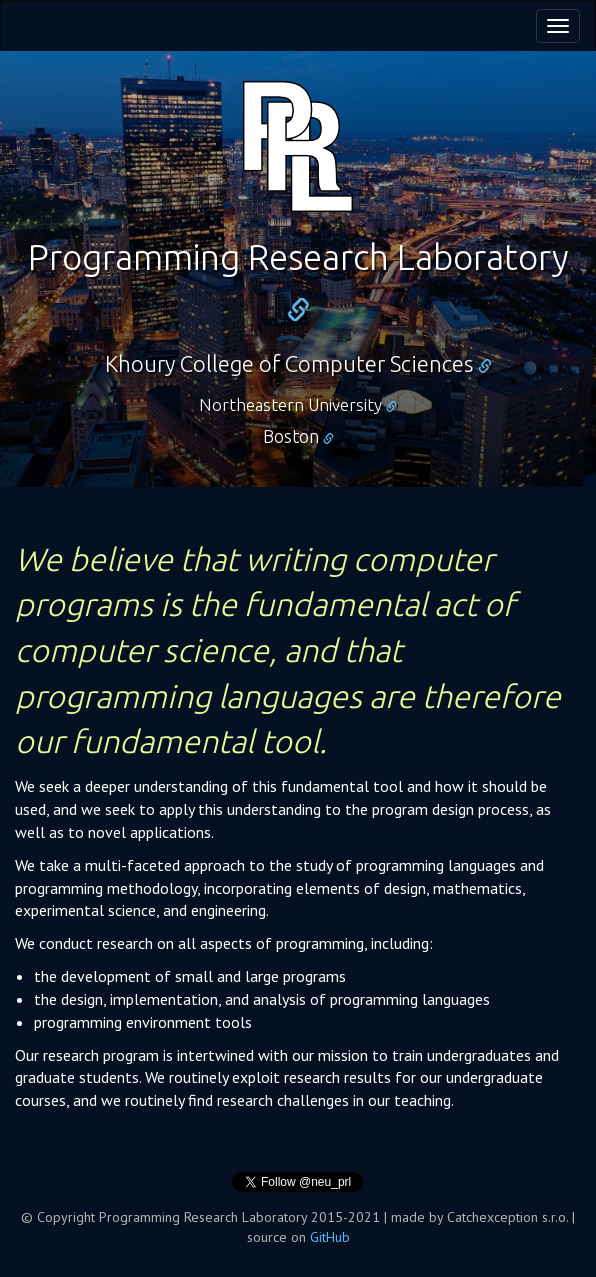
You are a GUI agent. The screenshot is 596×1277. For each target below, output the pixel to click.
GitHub (330, 1237)
